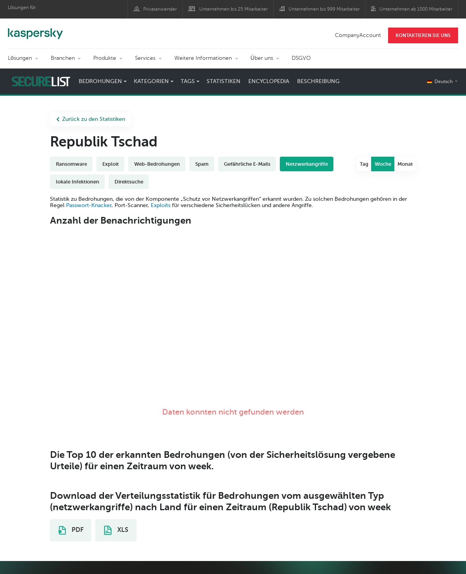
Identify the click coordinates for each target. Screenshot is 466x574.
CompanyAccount (358, 35)
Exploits (160, 205)
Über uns (262, 58)
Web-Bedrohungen (157, 164)
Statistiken (223, 81)
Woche (383, 164)
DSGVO (301, 58)
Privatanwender (160, 9)
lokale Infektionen (77, 182)
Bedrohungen (100, 81)
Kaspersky (35, 30)
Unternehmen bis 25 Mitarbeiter (233, 9)
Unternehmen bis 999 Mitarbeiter (324, 9)
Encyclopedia (268, 81)
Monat (405, 164)
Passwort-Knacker (88, 205)
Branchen (63, 58)
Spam (202, 164)
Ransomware (71, 164)
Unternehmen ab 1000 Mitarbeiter (415, 9)
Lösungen (20, 58)
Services (145, 58)
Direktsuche (129, 182)
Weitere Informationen (203, 58)
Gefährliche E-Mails (247, 164)
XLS (116, 530)
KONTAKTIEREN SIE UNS (423, 35)
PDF (70, 530)
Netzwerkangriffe (307, 164)
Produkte (104, 58)
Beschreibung (318, 81)
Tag (364, 164)
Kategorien (151, 81)
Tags (188, 81)
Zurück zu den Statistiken (90, 119)
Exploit (110, 164)
